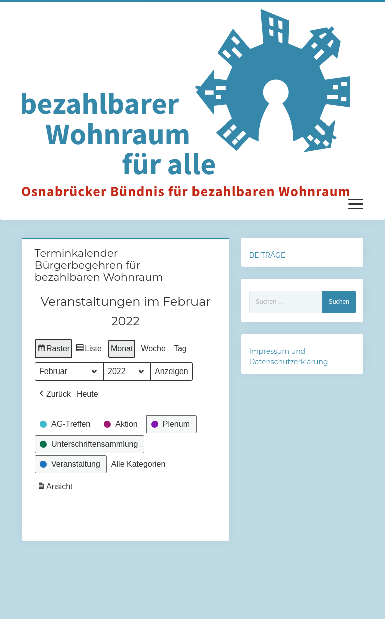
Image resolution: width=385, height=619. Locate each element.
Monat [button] (121, 348)
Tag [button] (179, 348)
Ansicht (56, 488)
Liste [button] (88, 350)
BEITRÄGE (267, 255)
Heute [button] (87, 394)
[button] (54, 394)
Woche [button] (153, 348)
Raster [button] (53, 350)
